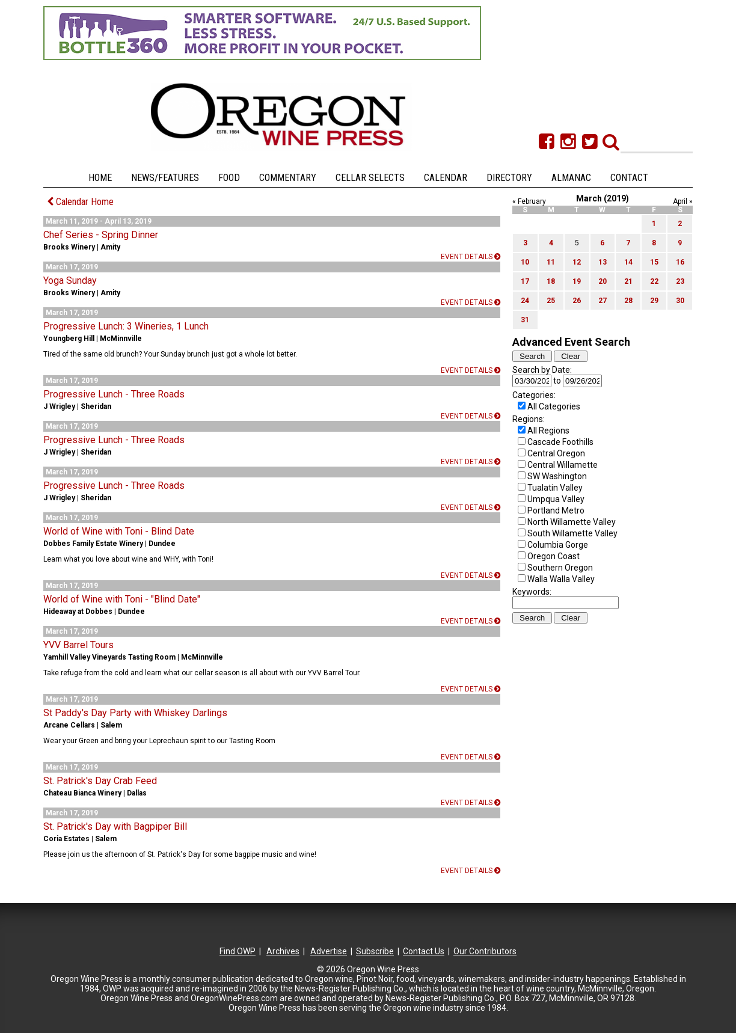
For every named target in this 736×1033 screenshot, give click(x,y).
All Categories (553, 406)
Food (229, 177)
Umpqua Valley (555, 499)
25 (551, 300)
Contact (629, 177)
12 (576, 262)
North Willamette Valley (571, 522)
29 (654, 300)
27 (602, 300)
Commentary (287, 177)
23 (680, 281)
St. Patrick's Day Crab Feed (100, 780)
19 (576, 281)
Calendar (445, 177)
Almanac (571, 177)
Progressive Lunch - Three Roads (114, 394)
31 (525, 320)
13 (602, 262)
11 (551, 262)
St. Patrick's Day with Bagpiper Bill (115, 826)
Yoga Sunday (70, 280)
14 (628, 262)
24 (525, 300)
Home (100, 177)
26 (576, 300)
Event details (470, 257)
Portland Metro (555, 510)
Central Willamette (562, 465)
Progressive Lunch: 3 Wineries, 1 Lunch (126, 326)
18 (551, 281)
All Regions (548, 430)
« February (529, 201)
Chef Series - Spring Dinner (100, 235)
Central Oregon (556, 453)
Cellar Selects (370, 177)
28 (628, 300)
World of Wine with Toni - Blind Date (118, 531)
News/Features (165, 177)
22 (654, 281)
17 (525, 281)
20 (602, 281)
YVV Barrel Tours (78, 645)
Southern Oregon (560, 567)
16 (680, 262)
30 (680, 300)
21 (628, 281)
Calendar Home (80, 201)
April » (683, 201)
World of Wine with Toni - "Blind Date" (121, 599)
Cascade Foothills (560, 442)
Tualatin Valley (555, 487)
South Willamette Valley (572, 533)
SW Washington (557, 476)
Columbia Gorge (557, 545)
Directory (509, 177)
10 (525, 262)
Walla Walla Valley (561, 579)
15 (654, 262)
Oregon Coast (553, 556)
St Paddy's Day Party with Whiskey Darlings (135, 713)
